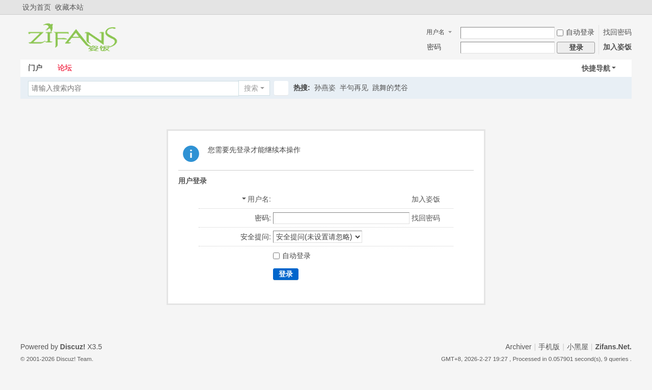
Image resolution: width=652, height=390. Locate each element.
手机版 (549, 347)
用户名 (435, 32)
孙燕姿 (325, 87)
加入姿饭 (617, 47)
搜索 (251, 88)
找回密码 (617, 32)
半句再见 (354, 87)
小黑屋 (577, 347)
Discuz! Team (74, 358)
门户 (35, 68)
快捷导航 (596, 68)
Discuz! (73, 347)
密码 (434, 47)
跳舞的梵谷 (390, 87)
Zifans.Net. (613, 347)
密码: (263, 218)
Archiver (518, 347)
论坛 (65, 68)
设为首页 (36, 7)
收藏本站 (69, 7)
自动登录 (575, 32)
